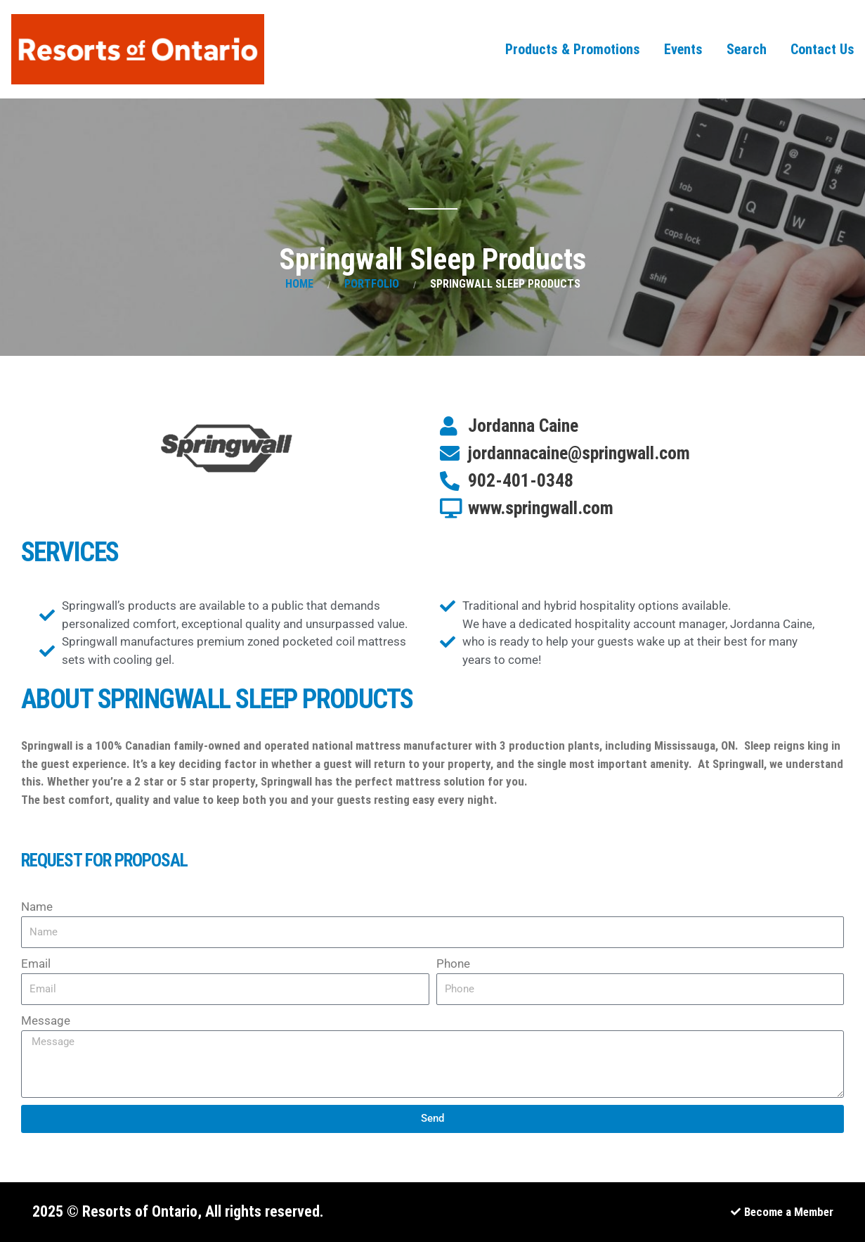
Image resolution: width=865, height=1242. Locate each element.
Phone (453, 963)
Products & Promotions (572, 49)
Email (36, 963)
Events (683, 49)
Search (747, 49)
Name (37, 907)
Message (45, 1020)
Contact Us (822, 49)
